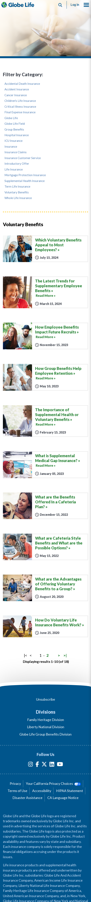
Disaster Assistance (27, 798)
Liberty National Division (45, 727)
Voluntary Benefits (16, 192)
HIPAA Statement (69, 791)
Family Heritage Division (45, 720)
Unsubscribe (45, 699)
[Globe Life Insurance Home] (17, 4)
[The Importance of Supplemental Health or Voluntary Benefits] (45, 421)
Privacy (15, 784)
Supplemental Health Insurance (24, 181)
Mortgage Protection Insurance (25, 175)
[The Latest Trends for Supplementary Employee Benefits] (45, 292)
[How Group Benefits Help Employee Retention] (45, 377)
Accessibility (41, 791)
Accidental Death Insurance (22, 83)
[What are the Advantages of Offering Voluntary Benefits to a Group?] (45, 588)
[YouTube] (60, 765)
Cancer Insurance (15, 95)
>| (65, 655)
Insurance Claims (15, 152)
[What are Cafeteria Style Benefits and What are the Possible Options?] (45, 547)
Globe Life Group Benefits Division (45, 734)
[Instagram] (30, 765)
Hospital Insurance (16, 135)
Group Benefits (14, 129)
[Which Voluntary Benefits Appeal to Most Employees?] (45, 248)
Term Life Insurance (17, 186)
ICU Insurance (13, 140)
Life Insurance (13, 169)
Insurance (10, 146)
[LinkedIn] (51, 765)
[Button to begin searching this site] (60, 5)
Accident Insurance (16, 89)
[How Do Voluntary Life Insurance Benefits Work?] (45, 626)
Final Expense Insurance (20, 112)
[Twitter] (44, 765)
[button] (86, 5)
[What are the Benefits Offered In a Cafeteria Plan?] (45, 506)
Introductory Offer (16, 163)
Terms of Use (17, 791)
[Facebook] (37, 765)
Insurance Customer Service (22, 158)
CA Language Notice (63, 798)
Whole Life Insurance (18, 198)
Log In (75, 5)
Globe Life (11, 118)
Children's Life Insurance (20, 100)
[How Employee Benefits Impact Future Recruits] (45, 336)
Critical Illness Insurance (20, 106)
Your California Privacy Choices (53, 784)
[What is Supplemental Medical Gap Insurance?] (45, 464)
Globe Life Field (14, 123)
